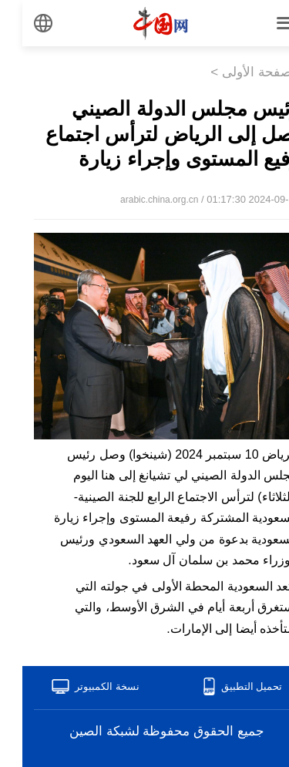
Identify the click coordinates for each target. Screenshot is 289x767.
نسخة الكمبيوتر (84, 686)
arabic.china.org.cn (137, 199)
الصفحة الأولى (238, 72)
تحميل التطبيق (229, 686)
